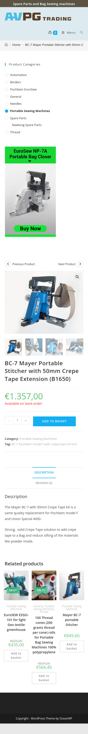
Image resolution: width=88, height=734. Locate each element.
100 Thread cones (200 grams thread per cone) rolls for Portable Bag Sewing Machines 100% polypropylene (44, 634)
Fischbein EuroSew (23, 89)
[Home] (6, 45)
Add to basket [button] (16, 655)
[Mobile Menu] (67, 32)
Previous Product (23, 264)
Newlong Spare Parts (27, 125)
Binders (15, 82)
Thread (15, 132)
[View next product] (80, 264)
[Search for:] (80, 32)
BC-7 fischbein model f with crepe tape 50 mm (44, 444)
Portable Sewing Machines (30, 111)
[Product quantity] (17, 420)
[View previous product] (8, 264)
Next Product (67, 264)
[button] (77, 277)
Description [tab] (44, 472)
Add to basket (54, 421)
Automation (18, 75)
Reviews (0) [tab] (44, 483)
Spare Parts (18, 118)
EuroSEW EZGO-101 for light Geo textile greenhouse (16, 622)
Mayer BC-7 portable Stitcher (72, 620)
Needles (16, 103)
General (15, 96)
